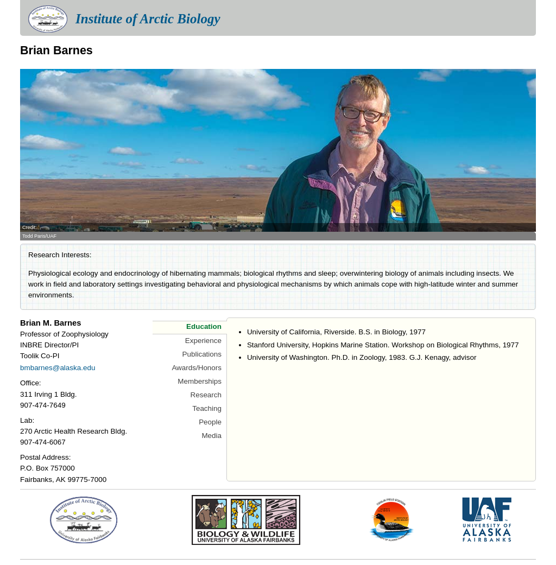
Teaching (207, 408)
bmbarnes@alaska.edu (57, 368)
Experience (203, 341)
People (210, 422)
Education (204, 326)
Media (211, 435)
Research (206, 395)
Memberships (200, 381)
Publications (202, 354)
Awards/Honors (197, 368)
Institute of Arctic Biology (147, 18)
